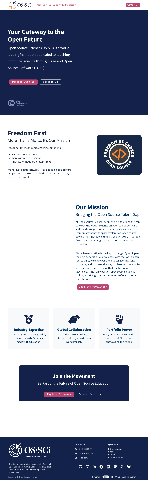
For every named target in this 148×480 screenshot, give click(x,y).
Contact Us (133, 4)
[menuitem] (42, 4)
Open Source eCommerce (129, 477)
